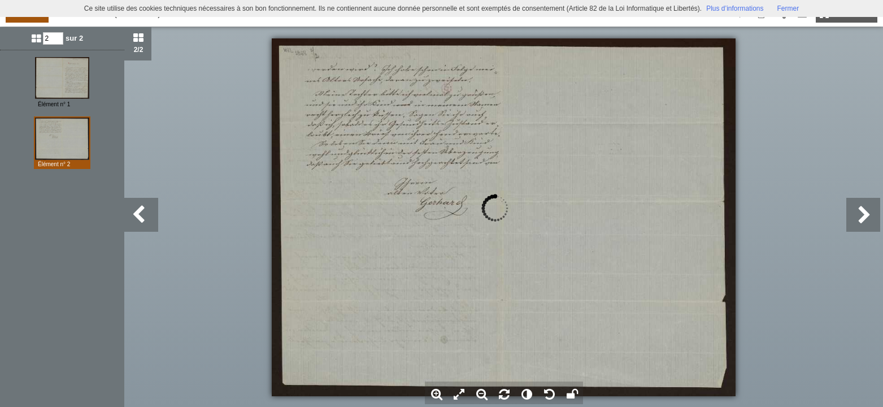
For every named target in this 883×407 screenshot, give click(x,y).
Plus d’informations (734, 8)
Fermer (788, 8)
